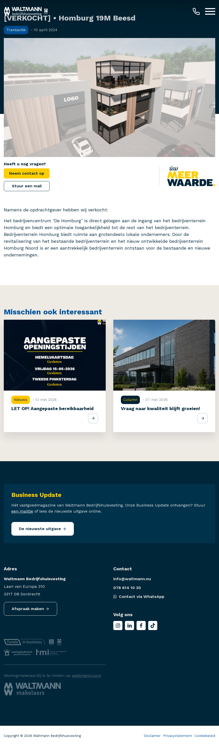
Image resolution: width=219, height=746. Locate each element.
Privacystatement (177, 736)
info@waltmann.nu (132, 578)
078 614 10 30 (127, 587)
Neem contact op (26, 173)
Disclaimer (152, 736)
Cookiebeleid (204, 736)
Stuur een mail (27, 186)
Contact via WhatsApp (138, 596)
